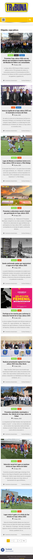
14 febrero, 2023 (17, 418)
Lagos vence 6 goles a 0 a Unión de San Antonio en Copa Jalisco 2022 (16, 516)
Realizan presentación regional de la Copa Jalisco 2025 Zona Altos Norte (16, 363)
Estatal (16, 55)
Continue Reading (25, 80)
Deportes (10, 55)
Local (13, 107)
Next (24, 540)
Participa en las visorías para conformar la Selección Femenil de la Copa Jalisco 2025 (16, 315)
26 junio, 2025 (17, 165)
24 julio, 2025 (17, 115)
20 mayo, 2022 (17, 469)
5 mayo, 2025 (17, 268)
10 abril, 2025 (17, 366)
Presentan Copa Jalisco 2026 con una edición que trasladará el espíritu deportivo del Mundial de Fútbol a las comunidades (16, 60)
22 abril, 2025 (17, 318)
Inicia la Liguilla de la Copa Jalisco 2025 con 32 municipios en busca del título (16, 112)
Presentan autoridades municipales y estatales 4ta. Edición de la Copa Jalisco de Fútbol (16, 414)
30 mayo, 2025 (17, 215)
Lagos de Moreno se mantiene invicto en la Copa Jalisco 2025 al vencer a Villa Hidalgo (16, 162)
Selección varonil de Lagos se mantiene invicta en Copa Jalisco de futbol (16, 465)
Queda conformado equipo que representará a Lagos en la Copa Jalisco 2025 (16, 264)
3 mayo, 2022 (17, 519)
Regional (22, 55)
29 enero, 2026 (17, 65)
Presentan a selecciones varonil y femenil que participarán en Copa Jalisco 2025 (16, 212)
